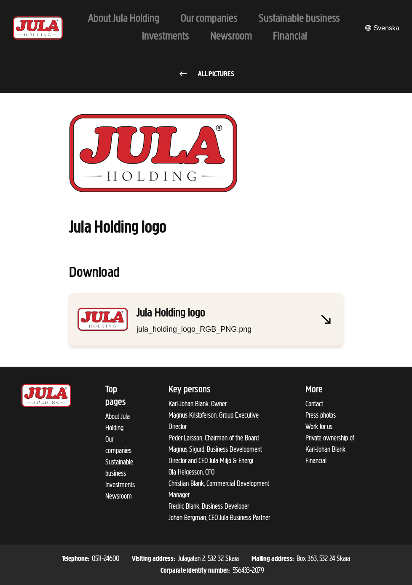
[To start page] (38, 28)
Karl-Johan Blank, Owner (198, 404)
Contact (314, 404)
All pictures (206, 74)
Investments (120, 484)
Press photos (320, 415)
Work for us (318, 426)
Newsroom (118, 496)
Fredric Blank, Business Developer (209, 506)
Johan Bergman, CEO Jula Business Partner (219, 517)
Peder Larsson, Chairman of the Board (214, 438)
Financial (315, 460)
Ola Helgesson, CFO (191, 472)
